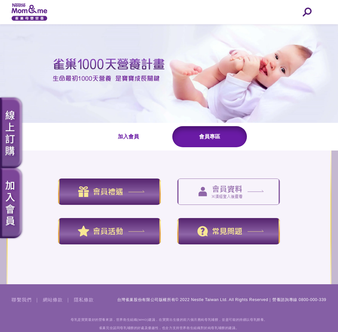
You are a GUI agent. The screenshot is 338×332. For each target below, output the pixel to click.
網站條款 (53, 299)
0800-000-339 (312, 299)
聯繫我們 (22, 299)
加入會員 (128, 136)
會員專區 (209, 136)
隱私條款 (84, 299)
